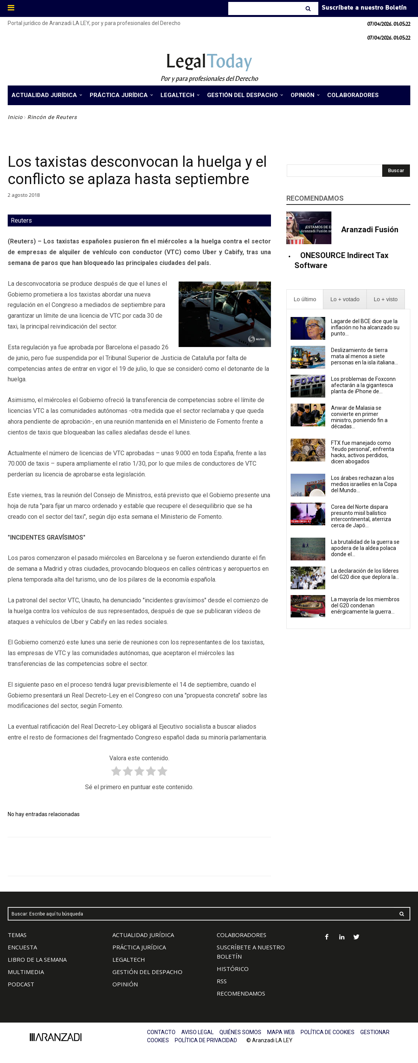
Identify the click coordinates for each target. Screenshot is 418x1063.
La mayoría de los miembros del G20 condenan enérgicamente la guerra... (365, 605)
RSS (222, 981)
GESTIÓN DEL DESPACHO (147, 972)
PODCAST (21, 984)
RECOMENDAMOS (241, 993)
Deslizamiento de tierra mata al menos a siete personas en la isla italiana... (364, 356)
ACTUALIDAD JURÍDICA (143, 935)
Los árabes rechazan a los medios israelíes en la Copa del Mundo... (364, 484)
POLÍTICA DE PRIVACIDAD (206, 1040)
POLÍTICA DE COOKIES (327, 1032)
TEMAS (17, 935)
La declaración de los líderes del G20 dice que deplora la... (365, 574)
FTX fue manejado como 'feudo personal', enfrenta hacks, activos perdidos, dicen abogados (362, 452)
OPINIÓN (125, 984)
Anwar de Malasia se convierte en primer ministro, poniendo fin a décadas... (359, 417)
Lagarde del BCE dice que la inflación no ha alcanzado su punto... (365, 327)
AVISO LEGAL (197, 1032)
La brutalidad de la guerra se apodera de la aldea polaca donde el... (365, 548)
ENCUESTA (22, 947)
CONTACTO (161, 1032)
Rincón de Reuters (52, 117)
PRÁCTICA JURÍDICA (139, 947)
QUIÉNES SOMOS (240, 1032)
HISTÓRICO (233, 968)
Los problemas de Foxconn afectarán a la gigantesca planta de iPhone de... (363, 385)
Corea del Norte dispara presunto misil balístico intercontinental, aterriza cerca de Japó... (361, 516)
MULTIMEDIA (26, 972)
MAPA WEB (281, 1032)
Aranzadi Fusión (369, 229)
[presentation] (304, 299)
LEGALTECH (128, 959)
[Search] (309, 8)
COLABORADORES (241, 935)
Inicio (15, 117)
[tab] (304, 299)
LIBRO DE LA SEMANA (37, 959)
